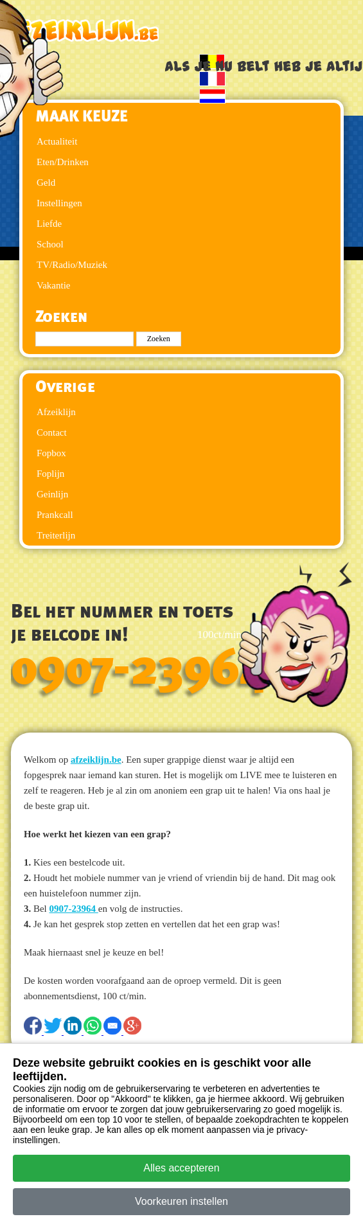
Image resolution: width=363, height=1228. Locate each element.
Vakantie (53, 285)
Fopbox (51, 453)
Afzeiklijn (56, 412)
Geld (46, 182)
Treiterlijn (56, 535)
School (50, 244)
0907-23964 (139, 669)
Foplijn (50, 473)
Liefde (49, 223)
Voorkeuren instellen (181, 1201)
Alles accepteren (181, 1167)
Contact (52, 432)
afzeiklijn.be (96, 759)
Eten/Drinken (63, 162)
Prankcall (55, 515)
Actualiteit (57, 141)
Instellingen (59, 203)
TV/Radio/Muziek (72, 265)
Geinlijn (52, 494)
